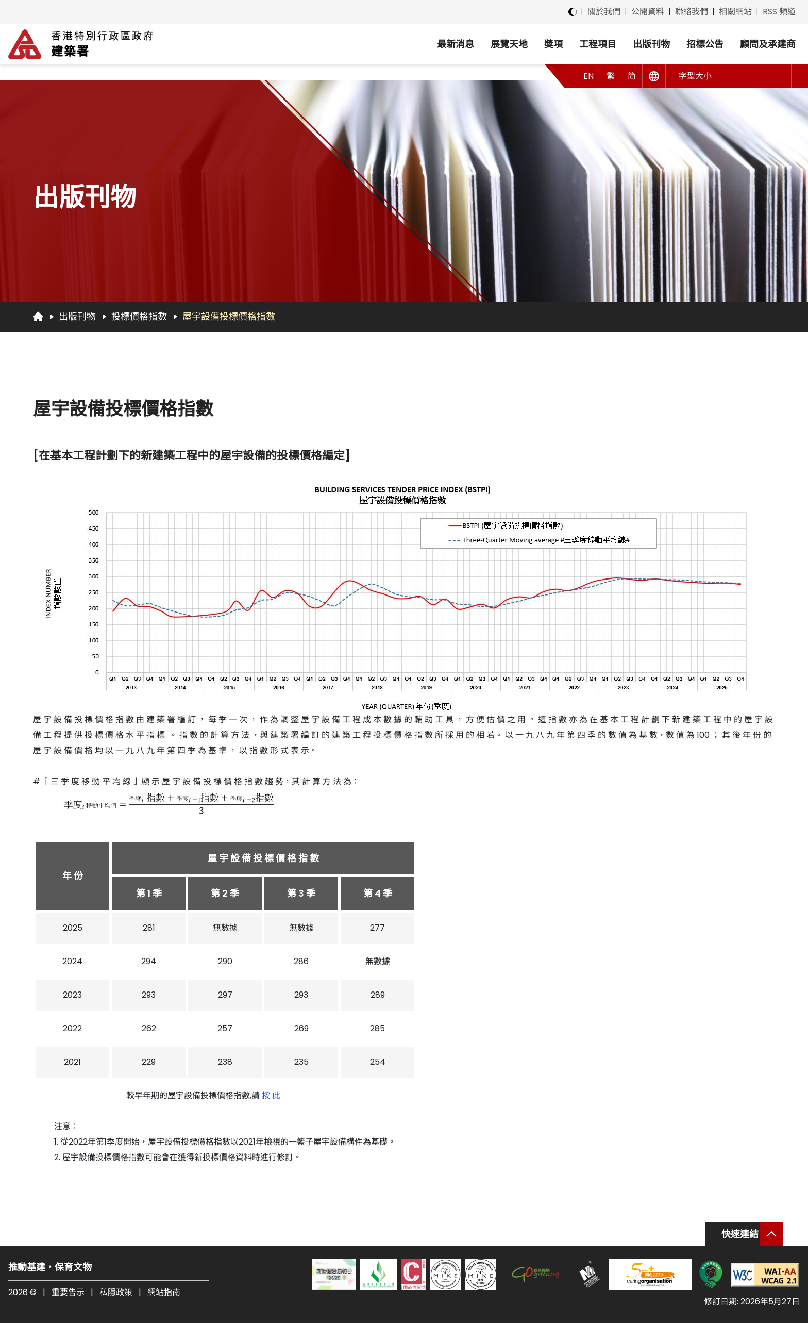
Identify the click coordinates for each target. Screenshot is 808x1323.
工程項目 (597, 44)
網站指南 (163, 1292)
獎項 (553, 44)
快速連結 (740, 1234)
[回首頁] (38, 316)
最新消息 (455, 44)
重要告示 (68, 1292)
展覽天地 (509, 44)
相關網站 (735, 12)
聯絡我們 (691, 12)
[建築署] (80, 44)
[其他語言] (654, 76)
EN (588, 76)
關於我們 (603, 12)
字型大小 (695, 76)
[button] (736, 76)
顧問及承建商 (768, 44)
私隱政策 (115, 1292)
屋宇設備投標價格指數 (228, 316)
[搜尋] (780, 76)
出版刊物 (651, 44)
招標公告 (704, 44)
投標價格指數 (139, 316)
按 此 (271, 1095)
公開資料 (647, 12)
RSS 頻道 (779, 12)
